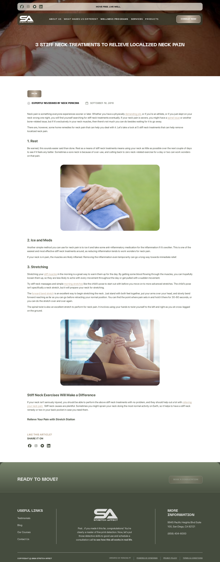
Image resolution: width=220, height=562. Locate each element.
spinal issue (174, 117)
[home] (27, 19)
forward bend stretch (43, 293)
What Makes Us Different (81, 19)
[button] (114, 19)
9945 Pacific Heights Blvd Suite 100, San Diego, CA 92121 (184, 528)
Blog (19, 529)
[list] (22, 6)
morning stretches (73, 283)
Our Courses (24, 536)
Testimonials (23, 522)
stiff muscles (50, 274)
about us (55, 19)
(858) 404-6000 (177, 537)
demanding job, (133, 113)
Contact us (23, 543)
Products (151, 19)
